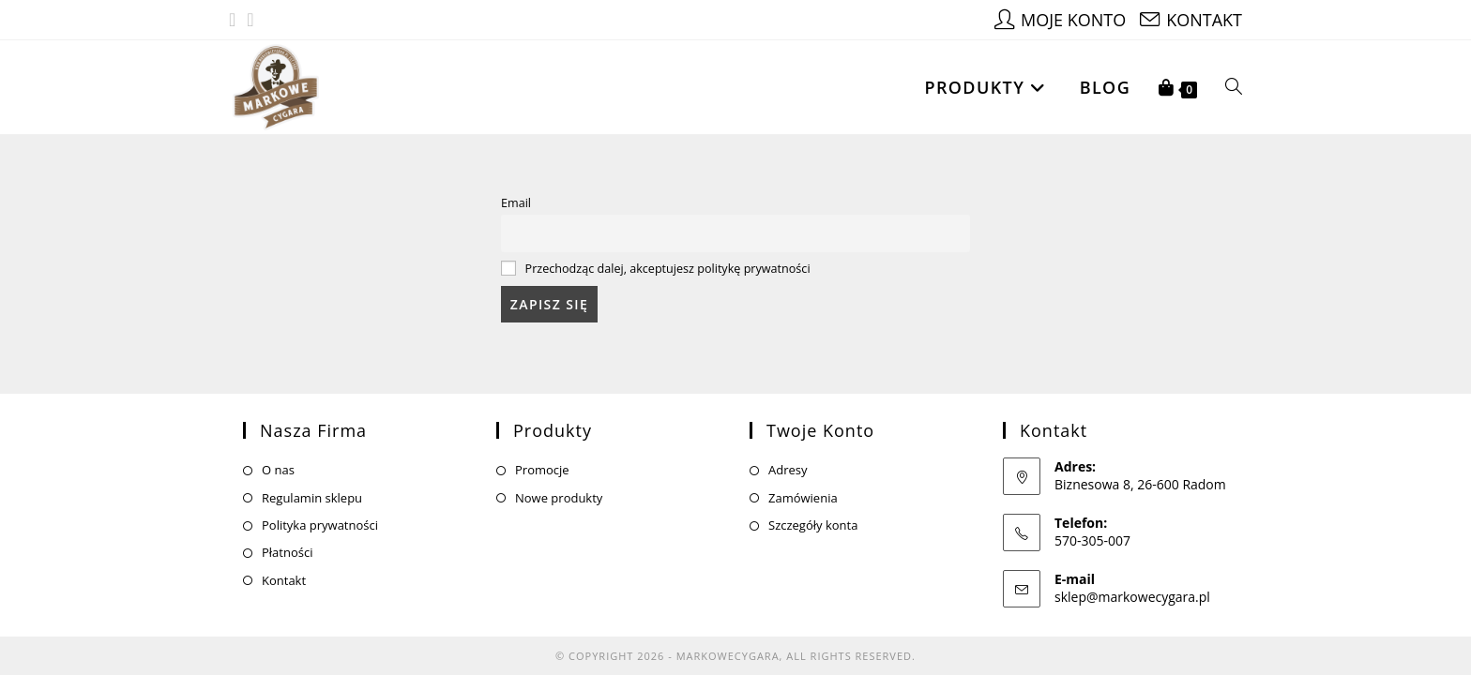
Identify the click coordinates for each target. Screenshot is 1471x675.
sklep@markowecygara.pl (1132, 584)
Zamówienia (803, 485)
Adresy (788, 458)
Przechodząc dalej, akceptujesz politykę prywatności (668, 269)
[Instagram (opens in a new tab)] (250, 19)
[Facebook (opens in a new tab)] (235, 19)
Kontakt (284, 568)
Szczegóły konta (812, 513)
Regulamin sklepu (312, 485)
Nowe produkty (558, 485)
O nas (278, 458)
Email (516, 203)
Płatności (287, 540)
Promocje (542, 458)
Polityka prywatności (320, 513)
